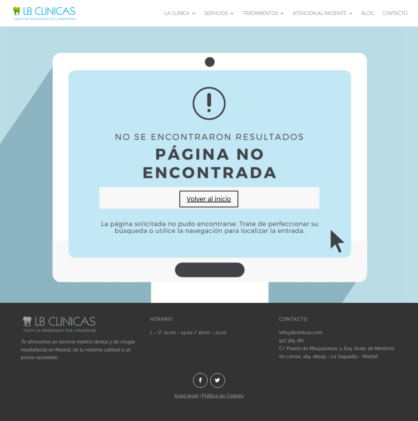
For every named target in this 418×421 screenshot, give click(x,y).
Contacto (394, 13)
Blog (368, 13)
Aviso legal (186, 395)
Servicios (216, 13)
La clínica (176, 13)
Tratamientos (260, 13)
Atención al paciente (319, 13)
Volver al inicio (209, 198)
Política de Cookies (223, 395)
